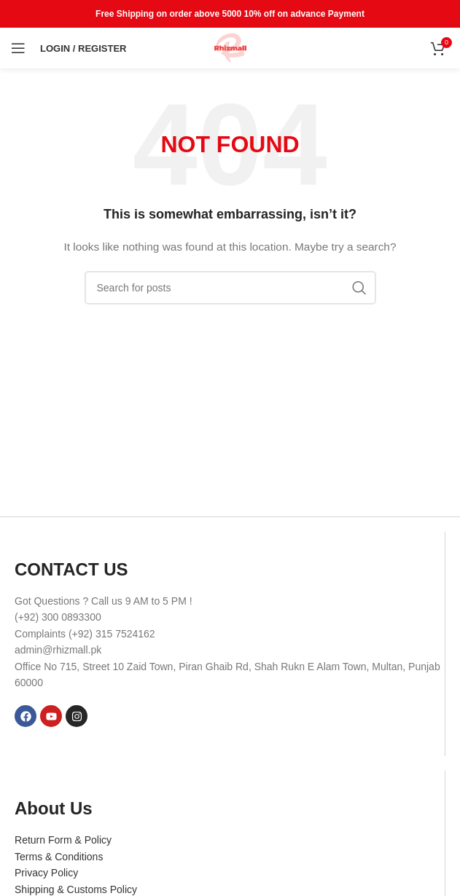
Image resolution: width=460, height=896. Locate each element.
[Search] (230, 287)
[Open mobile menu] (18, 48)
